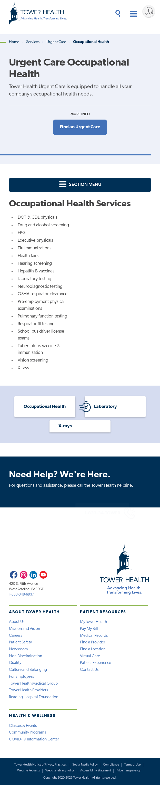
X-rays (65, 426)
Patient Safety (20, 642)
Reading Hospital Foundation (33, 697)
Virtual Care (90, 656)
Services (32, 42)
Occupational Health (45, 407)
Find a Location (92, 649)
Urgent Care (56, 42)
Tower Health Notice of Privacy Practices (40, 764)
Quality (15, 663)
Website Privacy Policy (60, 770)
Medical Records (94, 636)
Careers (15, 636)
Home (14, 42)
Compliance (111, 764)
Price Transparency (128, 770)
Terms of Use (132, 764)
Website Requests (28, 770)
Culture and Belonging (28, 670)
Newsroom (18, 649)
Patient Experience (95, 663)
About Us (16, 622)
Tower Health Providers (28, 690)
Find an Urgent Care (80, 127)
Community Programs (27, 732)
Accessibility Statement (95, 770)
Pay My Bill (89, 629)
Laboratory (101, 407)
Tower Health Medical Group (33, 684)
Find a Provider (92, 642)
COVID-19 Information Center (34, 739)
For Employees (21, 677)
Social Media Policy (85, 764)
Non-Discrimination (25, 656)
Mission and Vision (24, 629)
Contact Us (89, 670)
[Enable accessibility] (149, 11)
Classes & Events (23, 726)
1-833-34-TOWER (82, 513)
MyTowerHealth (93, 622)
